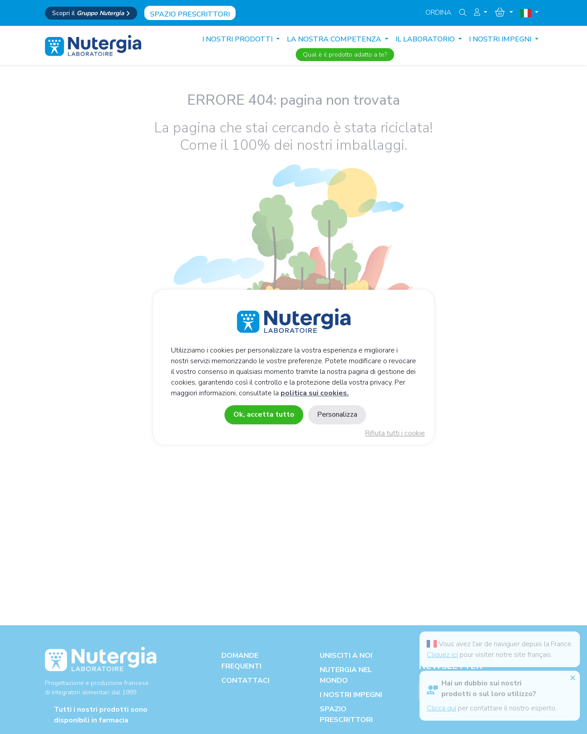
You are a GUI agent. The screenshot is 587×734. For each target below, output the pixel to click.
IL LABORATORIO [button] (426, 39)
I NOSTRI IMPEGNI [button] (501, 39)
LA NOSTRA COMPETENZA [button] (335, 39)
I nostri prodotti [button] (238, 39)
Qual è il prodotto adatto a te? (345, 54)
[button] (480, 12)
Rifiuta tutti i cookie (395, 433)
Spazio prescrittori (190, 14)
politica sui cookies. (315, 393)
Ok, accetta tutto (263, 414)
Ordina (438, 12)
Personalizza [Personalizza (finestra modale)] (337, 414)
